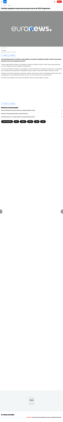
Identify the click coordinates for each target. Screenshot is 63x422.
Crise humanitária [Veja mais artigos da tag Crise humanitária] (7, 121)
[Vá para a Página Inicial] (5, 1)
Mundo (9, 5)
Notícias (5, 5)
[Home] (1, 5)
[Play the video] (31, 29)
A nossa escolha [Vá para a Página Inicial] (7, 415)
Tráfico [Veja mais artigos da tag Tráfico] (23, 121)
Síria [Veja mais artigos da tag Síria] (16, 121)
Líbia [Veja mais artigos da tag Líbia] (43, 121)
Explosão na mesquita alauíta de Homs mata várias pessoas (14, 113)
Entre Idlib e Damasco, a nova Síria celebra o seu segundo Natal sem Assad (18, 116)
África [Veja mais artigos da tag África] (30, 121)
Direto (59, 1)
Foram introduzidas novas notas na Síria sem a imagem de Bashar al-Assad (18, 110)
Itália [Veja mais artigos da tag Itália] (37, 121)
